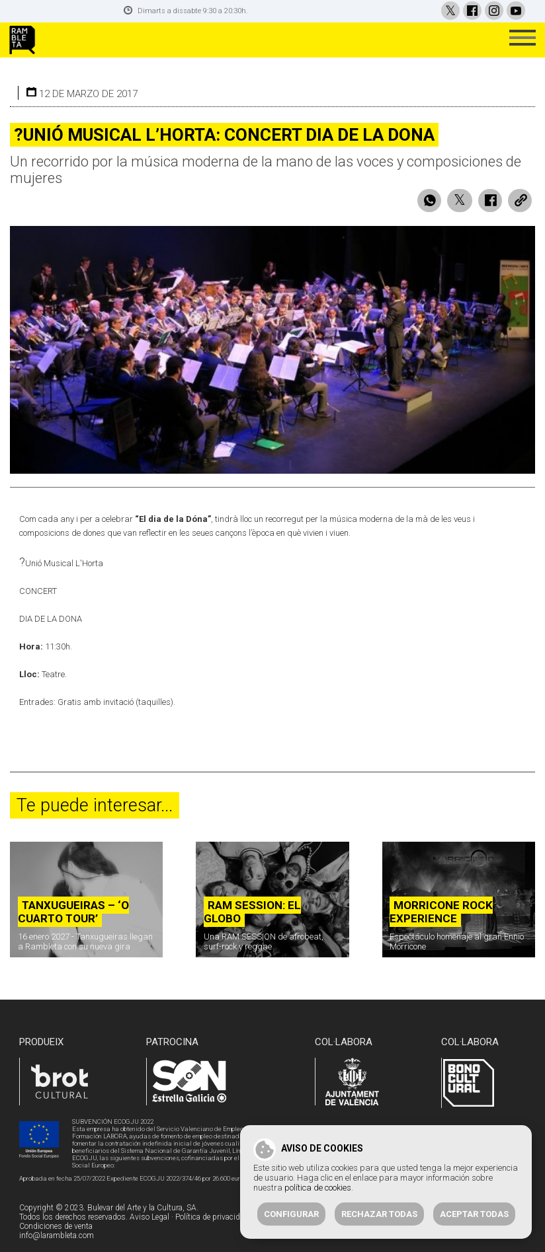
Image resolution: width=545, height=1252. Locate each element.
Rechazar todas (379, 1214)
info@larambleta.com (56, 1224)
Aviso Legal (149, 1205)
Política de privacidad (212, 1205)
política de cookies (317, 1188)
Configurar (291, 1214)
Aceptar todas (474, 1214)
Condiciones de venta (56, 1215)
